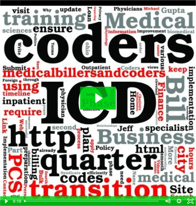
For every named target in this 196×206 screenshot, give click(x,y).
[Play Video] (5, 201)
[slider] (92, 201)
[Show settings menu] (179, 201)
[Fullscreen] (190, 201)
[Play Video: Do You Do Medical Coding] (98, 98)
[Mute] (167, 201)
